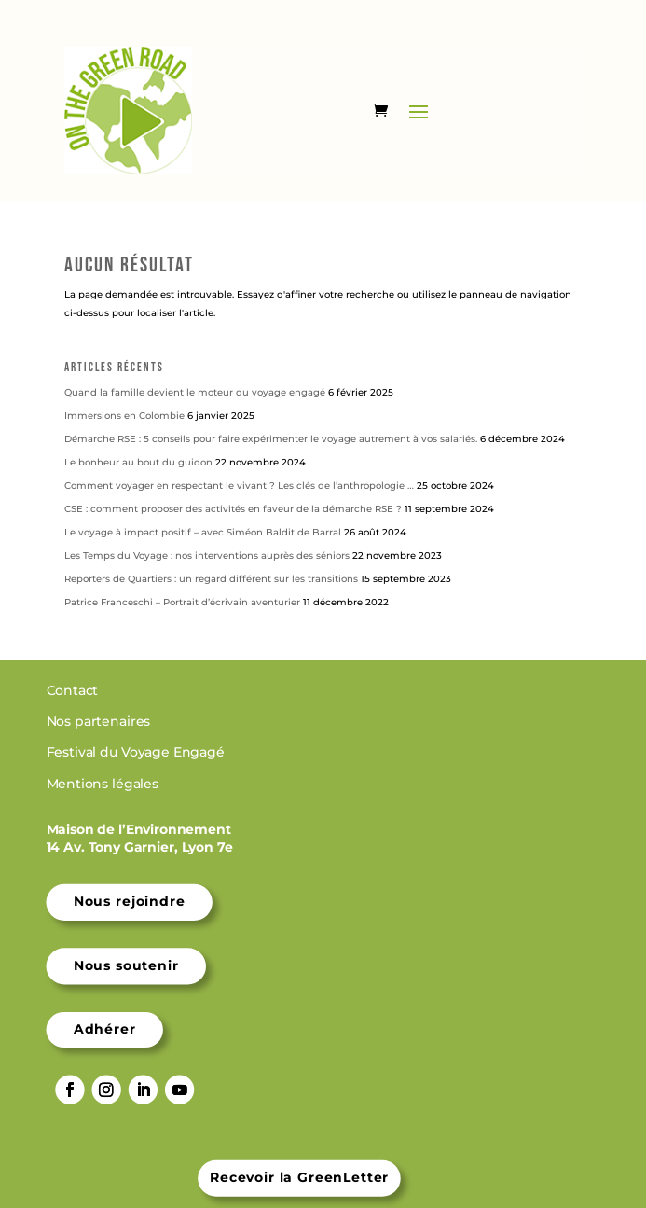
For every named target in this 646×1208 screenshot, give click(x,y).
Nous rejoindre (130, 902)
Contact (75, 690)
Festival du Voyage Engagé (137, 752)
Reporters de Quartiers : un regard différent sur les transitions (211, 579)
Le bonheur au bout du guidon (138, 462)
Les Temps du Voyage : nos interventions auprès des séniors (207, 555)
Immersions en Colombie (124, 416)
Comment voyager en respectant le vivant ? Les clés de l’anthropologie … (239, 485)
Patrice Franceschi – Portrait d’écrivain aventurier (182, 602)
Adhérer (105, 1029)
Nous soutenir (126, 965)
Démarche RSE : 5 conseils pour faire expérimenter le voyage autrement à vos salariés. (270, 439)
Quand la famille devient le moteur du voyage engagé (194, 392)
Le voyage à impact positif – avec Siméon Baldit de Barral (202, 532)
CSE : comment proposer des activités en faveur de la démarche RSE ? (233, 509)
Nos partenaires (101, 722)
